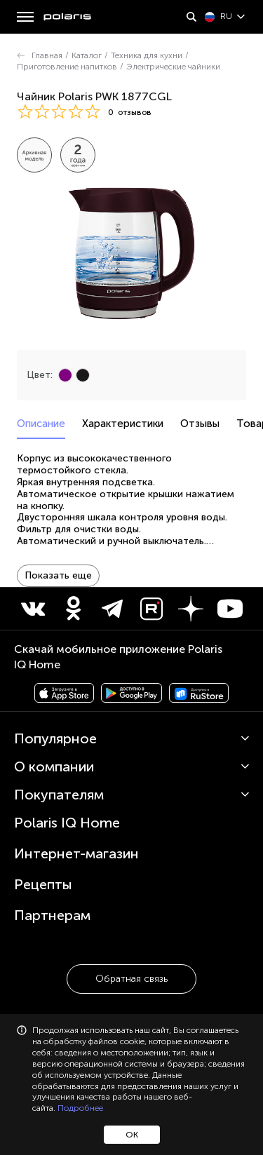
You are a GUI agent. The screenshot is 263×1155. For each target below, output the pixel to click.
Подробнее (80, 1108)
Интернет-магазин (76, 853)
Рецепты (43, 884)
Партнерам (52, 915)
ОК (132, 1135)
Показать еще (58, 575)
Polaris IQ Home (67, 822)
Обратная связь (131, 979)
